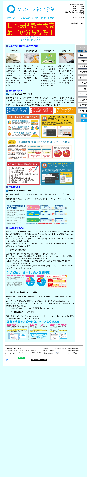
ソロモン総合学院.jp (73, 352)
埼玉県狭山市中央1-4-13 (75, 23)
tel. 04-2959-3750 (78, 17)
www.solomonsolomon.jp (73, 348)
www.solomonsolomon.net (73, 350)
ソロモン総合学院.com (73, 353)
